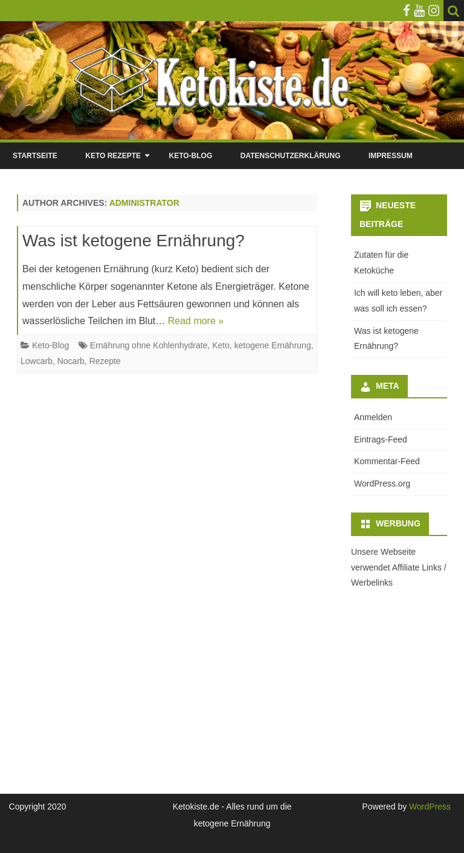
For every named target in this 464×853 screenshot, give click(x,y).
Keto (221, 345)
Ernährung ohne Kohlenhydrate (149, 345)
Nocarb (71, 361)
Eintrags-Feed (380, 439)
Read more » (196, 321)
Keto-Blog (190, 156)
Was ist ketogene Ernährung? (133, 240)
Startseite (35, 156)
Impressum (391, 156)
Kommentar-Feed (387, 461)
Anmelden (373, 417)
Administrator (144, 203)
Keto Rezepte (113, 156)
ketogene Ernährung (272, 345)
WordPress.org (382, 483)
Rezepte (105, 361)
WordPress (429, 806)
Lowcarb (37, 361)
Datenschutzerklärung (290, 156)
